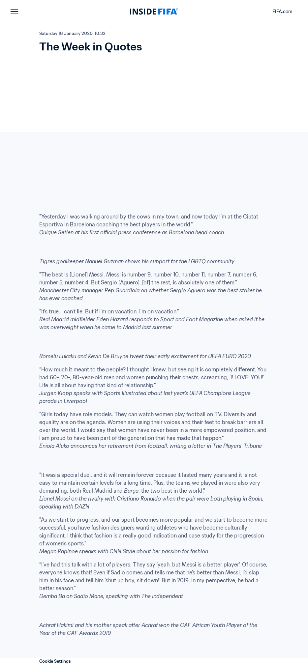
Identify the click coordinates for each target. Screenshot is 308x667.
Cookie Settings (55, 661)
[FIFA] (154, 11)
